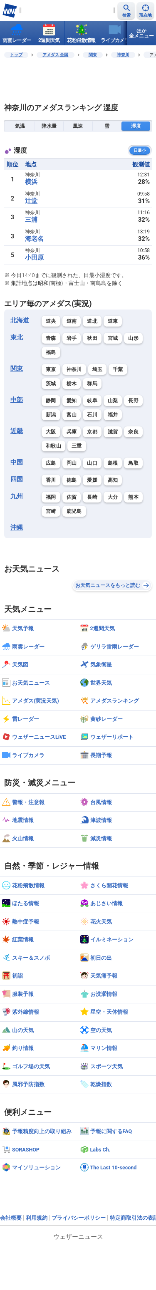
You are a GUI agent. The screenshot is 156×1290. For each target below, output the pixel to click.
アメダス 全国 (55, 54)
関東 (93, 54)
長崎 (92, 497)
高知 (113, 480)
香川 (51, 480)
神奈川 (123, 54)
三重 (77, 446)
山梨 (113, 401)
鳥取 (133, 463)
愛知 (72, 401)
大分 (113, 497)
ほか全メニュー (141, 33)
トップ (16, 54)
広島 (51, 463)
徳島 (72, 480)
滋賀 (113, 432)
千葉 (118, 369)
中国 (16, 462)
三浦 (31, 219)
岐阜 (92, 401)
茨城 (51, 383)
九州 (16, 496)
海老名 (34, 239)
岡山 (72, 463)
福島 (51, 352)
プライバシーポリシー (79, 1218)
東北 (16, 337)
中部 (16, 400)
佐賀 (72, 497)
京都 (92, 432)
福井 (113, 415)
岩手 (72, 338)
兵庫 (72, 432)
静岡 (51, 401)
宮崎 (51, 511)
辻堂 (31, 201)
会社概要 (11, 1218)
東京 (51, 369)
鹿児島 (74, 511)
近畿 (16, 431)
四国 (16, 479)
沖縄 (16, 527)
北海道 (19, 320)
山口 (92, 463)
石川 (92, 415)
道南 (72, 321)
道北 (92, 321)
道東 (113, 321)
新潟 (51, 415)
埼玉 (97, 369)
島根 (113, 463)
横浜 (31, 182)
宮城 (113, 338)
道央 (51, 321)
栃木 (72, 383)
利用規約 (36, 1218)
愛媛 (92, 480)
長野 (133, 401)
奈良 (133, 432)
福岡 (51, 497)
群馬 (92, 383)
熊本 (133, 497)
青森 (51, 338)
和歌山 (53, 446)
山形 (133, 338)
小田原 (34, 257)
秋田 (92, 338)
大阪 (51, 432)
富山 (72, 415)
